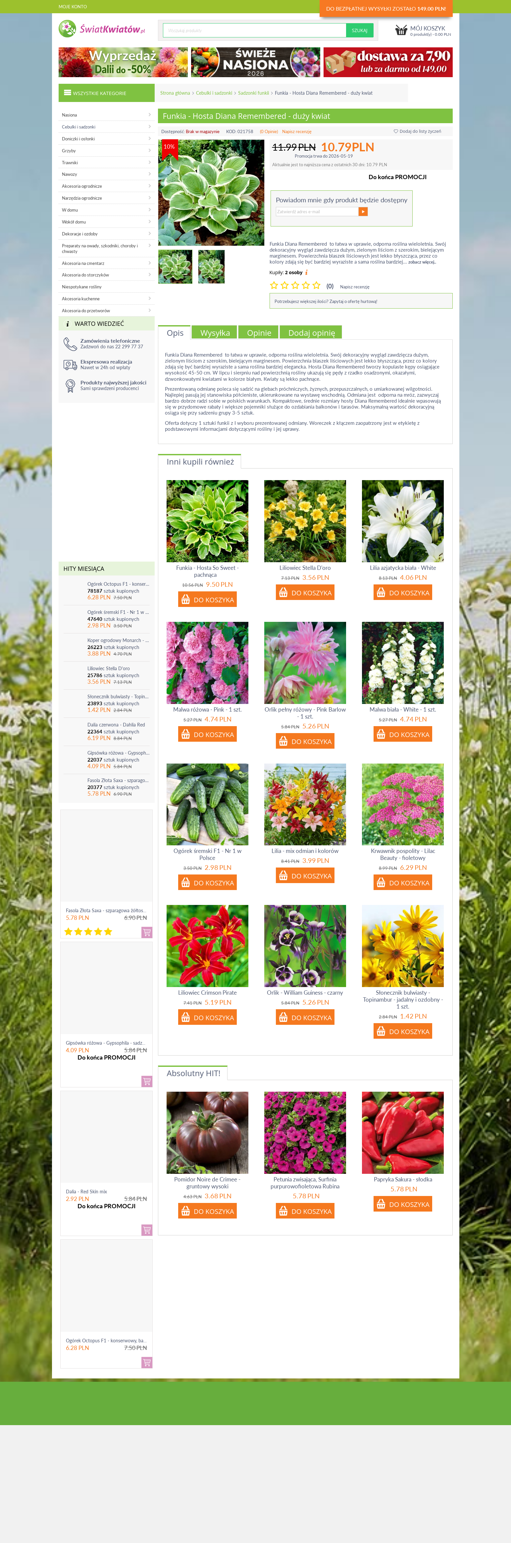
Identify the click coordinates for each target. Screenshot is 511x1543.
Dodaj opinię (311, 332)
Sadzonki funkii (253, 93)
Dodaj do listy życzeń (417, 131)
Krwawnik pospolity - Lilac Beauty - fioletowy (403, 854)
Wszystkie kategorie (95, 92)
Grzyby (69, 150)
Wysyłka (215, 332)
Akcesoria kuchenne (81, 298)
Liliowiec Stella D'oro (108, 668)
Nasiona (69, 115)
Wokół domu (74, 221)
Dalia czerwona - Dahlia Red (116, 724)
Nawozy (69, 174)
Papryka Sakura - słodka (403, 1179)
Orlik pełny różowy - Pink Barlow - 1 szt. (305, 713)
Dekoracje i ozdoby (80, 233)
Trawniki (70, 162)
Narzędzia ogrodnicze (82, 198)
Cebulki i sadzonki (214, 93)
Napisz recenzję (297, 131)
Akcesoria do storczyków (85, 274)
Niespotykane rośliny (82, 286)
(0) (330, 286)
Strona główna (175, 93)
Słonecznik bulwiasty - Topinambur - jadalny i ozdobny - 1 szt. (118, 696)
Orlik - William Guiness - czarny (305, 992)
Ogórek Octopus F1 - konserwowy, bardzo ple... (114, 1340)
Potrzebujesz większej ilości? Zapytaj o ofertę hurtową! (326, 301)
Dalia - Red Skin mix (86, 1191)
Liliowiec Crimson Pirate (207, 992)
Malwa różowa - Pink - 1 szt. (207, 709)
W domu (70, 210)
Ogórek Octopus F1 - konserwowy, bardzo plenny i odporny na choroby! (118, 584)
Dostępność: (173, 131)
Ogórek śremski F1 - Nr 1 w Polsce (118, 612)
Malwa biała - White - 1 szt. (403, 709)
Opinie (259, 332)
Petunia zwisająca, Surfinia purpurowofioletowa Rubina (305, 1183)
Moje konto (73, 6)
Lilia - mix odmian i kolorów (305, 850)
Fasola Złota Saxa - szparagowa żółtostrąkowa (118, 780)
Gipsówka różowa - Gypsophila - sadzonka (118, 753)
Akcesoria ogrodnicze (82, 186)
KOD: (231, 131)
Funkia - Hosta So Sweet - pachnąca (207, 571)
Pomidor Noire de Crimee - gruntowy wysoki (207, 1183)
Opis (175, 332)
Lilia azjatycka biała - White (403, 567)
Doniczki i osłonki (78, 138)
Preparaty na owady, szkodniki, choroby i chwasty (100, 248)
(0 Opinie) (269, 131)
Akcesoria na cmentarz (83, 263)
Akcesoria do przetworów (86, 310)
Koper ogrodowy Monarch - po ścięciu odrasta (118, 640)
